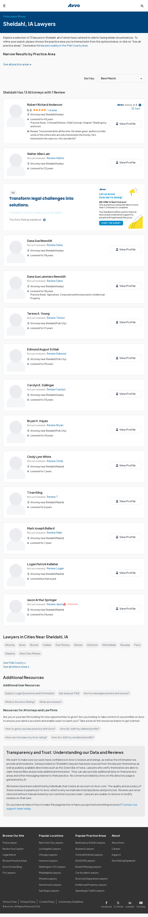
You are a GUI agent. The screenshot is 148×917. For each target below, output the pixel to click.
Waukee (21, 653)
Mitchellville (111, 644)
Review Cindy (55, 460)
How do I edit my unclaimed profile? (74, 740)
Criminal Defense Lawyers (89, 858)
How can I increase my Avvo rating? (26, 740)
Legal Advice (10, 858)
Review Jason (55, 603)
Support (116, 858)
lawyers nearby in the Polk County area (67, 45)
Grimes (79, 644)
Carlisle (47, 644)
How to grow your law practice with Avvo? (30, 732)
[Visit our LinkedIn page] (130, 907)
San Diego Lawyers (49, 894)
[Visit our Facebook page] (108, 907)
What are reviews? (50, 701)
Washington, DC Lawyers (52, 870)
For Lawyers (9, 876)
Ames (22, 644)
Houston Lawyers (48, 864)
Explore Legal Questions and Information (30, 692)
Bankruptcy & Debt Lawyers (90, 846)
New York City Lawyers (51, 846)
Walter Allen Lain (38, 153)
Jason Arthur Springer (42, 599)
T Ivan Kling (35, 492)
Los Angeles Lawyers (50, 852)
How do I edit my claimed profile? (80, 732)
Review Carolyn (56, 389)
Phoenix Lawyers (48, 882)
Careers (116, 852)
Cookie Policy (46, 905)
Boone (34, 644)
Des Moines (64, 644)
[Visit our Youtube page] (140, 907)
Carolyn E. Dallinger (41, 384)
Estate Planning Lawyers (88, 870)
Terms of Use (9, 905)
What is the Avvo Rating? (20, 701)
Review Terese (55, 317)
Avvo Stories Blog (12, 870)
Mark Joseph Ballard (41, 528)
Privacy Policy (27, 905)
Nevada (127, 644)
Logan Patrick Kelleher (43, 563)
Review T (52, 496)
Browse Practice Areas (15, 864)
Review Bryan (55, 424)
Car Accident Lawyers (87, 876)
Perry (8, 653)
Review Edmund (57, 353)
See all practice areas (16, 64)
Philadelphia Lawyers (50, 876)
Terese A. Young (38, 313)
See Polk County (13, 662)
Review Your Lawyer (13, 852)
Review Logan (55, 568)
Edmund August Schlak (43, 349)
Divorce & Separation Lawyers (91, 882)
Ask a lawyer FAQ (70, 692)
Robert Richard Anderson (45, 104)
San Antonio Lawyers (50, 888)
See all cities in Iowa (15, 666)
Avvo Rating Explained (124, 864)
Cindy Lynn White (39, 456)
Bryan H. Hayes (37, 420)
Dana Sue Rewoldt (40, 240)
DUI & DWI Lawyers (85, 864)
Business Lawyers (84, 852)
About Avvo (118, 846)
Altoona (10, 644)
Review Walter (55, 157)
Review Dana (55, 244)
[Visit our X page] (119, 907)
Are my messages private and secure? (108, 692)
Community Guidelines (70, 905)
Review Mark (54, 532)
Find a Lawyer (10, 846)
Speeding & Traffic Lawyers (90, 894)
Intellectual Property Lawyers (91, 888)
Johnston (94, 644)
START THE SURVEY (110, 222)
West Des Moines (40, 653)
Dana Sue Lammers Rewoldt (47, 276)
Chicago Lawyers (48, 858)
